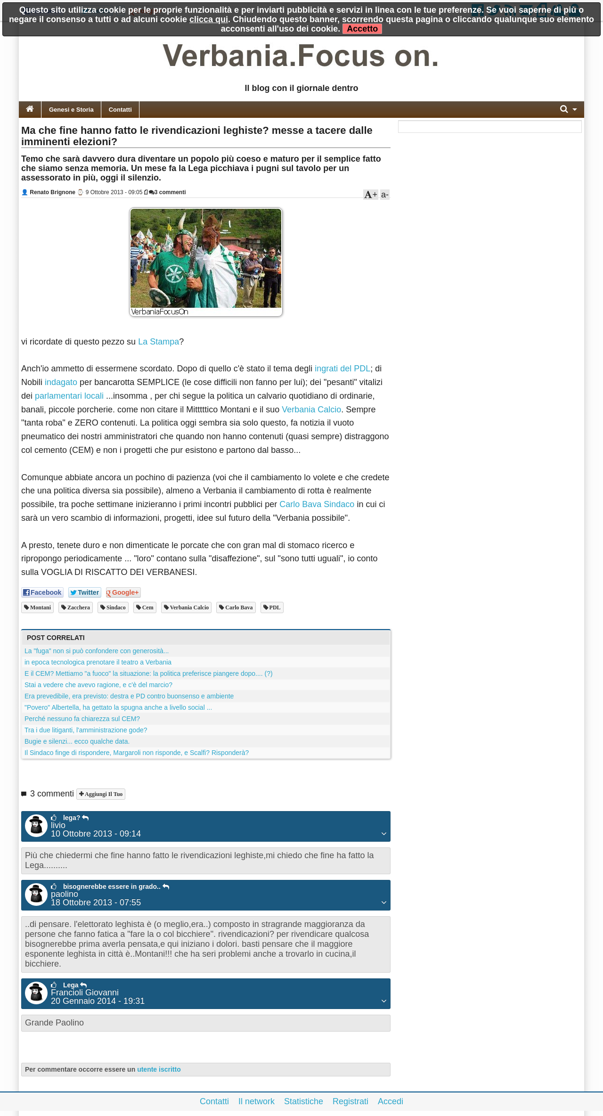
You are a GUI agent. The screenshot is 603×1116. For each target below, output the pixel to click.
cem (147, 607)
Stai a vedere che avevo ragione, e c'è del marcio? (98, 685)
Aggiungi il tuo (102, 794)
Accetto (362, 28)
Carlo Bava (238, 607)
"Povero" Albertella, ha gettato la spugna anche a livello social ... (118, 707)
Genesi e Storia (71, 109)
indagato (61, 382)
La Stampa (158, 341)
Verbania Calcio (311, 409)
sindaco (115, 607)
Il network (256, 1101)
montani (40, 607)
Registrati (350, 1101)
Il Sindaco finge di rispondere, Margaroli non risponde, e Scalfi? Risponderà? (136, 752)
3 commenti (167, 192)
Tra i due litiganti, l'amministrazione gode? (85, 730)
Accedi (390, 1101)
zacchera (78, 607)
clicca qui (208, 19)
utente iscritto (159, 1069)
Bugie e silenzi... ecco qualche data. (77, 741)
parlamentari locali (69, 396)
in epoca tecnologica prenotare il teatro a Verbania (97, 662)
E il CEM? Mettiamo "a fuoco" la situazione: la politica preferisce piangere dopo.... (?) (148, 673)
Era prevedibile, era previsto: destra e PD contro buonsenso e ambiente (129, 696)
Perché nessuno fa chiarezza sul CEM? (82, 718)
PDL (274, 607)
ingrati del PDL (342, 368)
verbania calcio (189, 607)
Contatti (120, 109)
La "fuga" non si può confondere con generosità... (96, 651)
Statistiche (303, 1101)
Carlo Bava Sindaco (316, 504)
